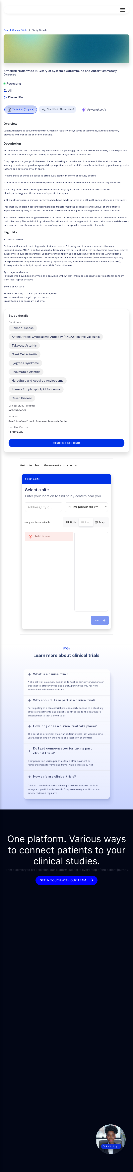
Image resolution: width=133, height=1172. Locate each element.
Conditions (15, 322)
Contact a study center (66, 442)
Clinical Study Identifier (22, 405)
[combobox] (43, 507)
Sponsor (14, 416)
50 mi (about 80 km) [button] (84, 507)
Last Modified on (18, 427)
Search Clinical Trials (15, 30)
